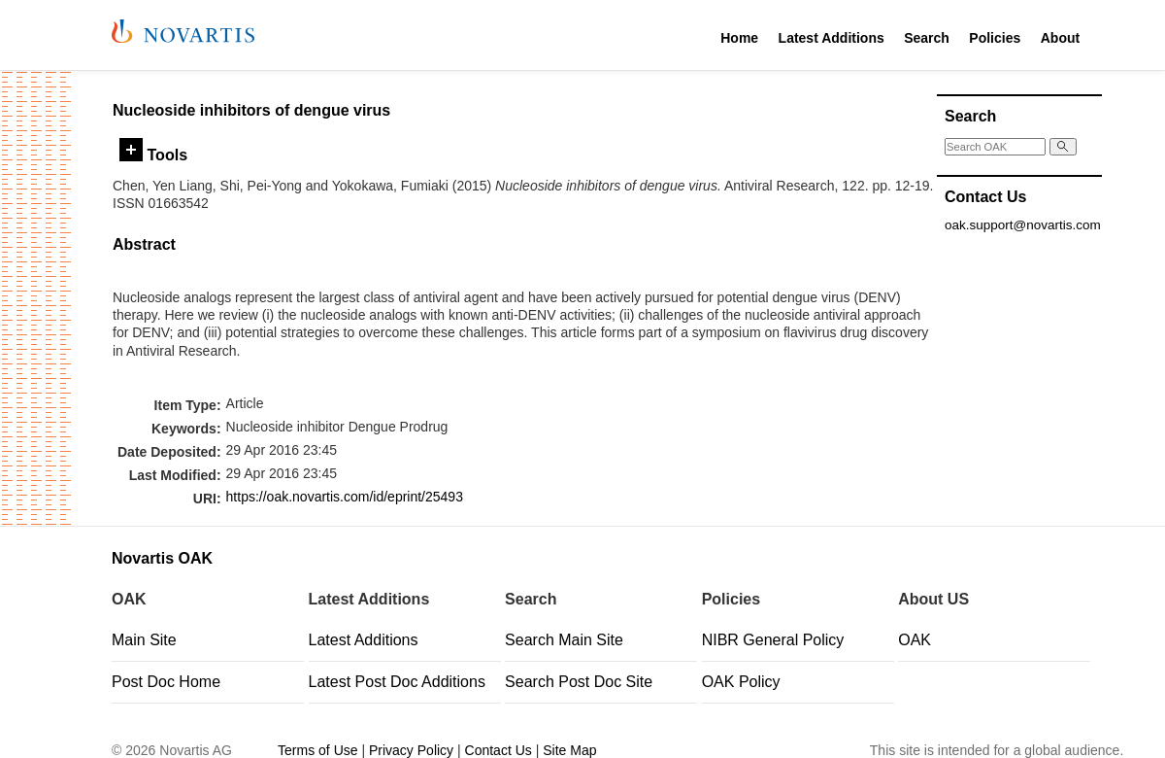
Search (926, 38)
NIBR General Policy (773, 640)
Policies (994, 38)
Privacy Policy (411, 750)
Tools (153, 154)
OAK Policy (741, 681)
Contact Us (498, 750)
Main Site (144, 640)
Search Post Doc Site (578, 681)
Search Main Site (564, 640)
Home (739, 38)
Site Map (569, 750)
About (1060, 38)
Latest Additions (831, 38)
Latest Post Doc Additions (397, 681)
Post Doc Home (166, 681)
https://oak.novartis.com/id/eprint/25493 (344, 496)
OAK (914, 640)
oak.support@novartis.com (1023, 225)
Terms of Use (317, 750)
